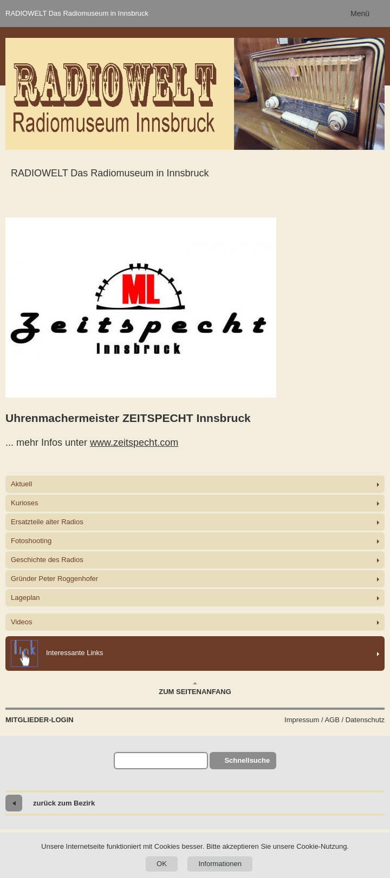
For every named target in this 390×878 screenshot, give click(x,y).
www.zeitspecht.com (134, 442)
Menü (359, 13)
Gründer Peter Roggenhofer (54, 579)
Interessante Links (57, 653)
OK (162, 864)
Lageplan (25, 597)
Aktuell (21, 484)
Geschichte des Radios (47, 560)
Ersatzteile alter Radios (47, 522)
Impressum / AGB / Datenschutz (334, 720)
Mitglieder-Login (39, 720)
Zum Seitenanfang (195, 689)
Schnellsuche (247, 760)
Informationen (220, 864)
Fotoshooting (31, 541)
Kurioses (24, 503)
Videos (21, 622)
